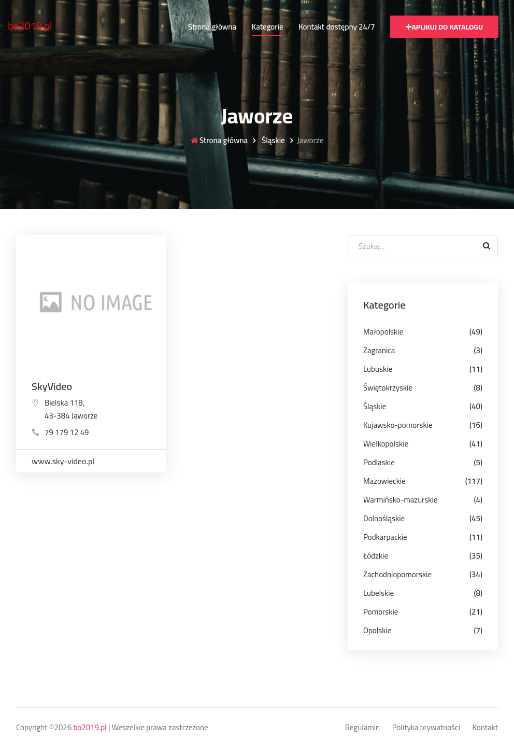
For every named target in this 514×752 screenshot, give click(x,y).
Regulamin (362, 728)
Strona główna (212, 26)
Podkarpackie (385, 537)
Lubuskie (377, 369)
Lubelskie (378, 593)
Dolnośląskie (384, 518)
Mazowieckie (384, 481)
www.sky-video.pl (63, 461)
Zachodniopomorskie (397, 574)
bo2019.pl (30, 25)
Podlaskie (379, 462)
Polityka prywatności (426, 728)
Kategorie (267, 26)
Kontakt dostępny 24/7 (336, 26)
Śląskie (272, 141)
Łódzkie (375, 555)
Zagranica (379, 350)
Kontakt (485, 728)
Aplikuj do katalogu (444, 27)
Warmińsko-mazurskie (400, 499)
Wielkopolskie (385, 443)
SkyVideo (52, 386)
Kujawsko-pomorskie (398, 425)
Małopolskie (383, 331)
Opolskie (377, 630)
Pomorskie (380, 611)
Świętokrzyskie (387, 387)
